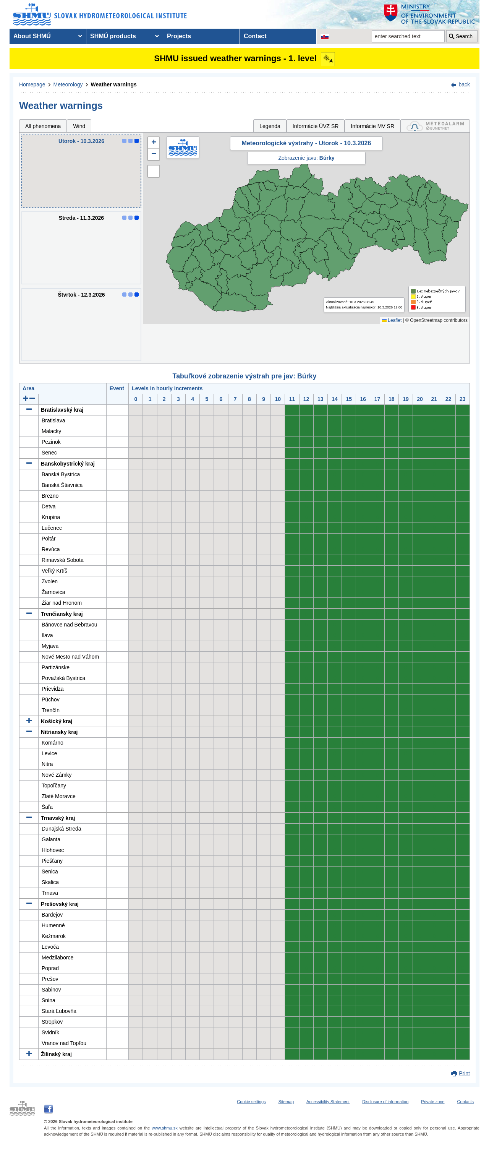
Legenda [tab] (269, 126)
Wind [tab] (79, 126)
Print (464, 1073)
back (464, 84)
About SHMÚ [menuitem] (32, 36)
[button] (153, 143)
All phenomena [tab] (43, 126)
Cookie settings (251, 1101)
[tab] (435, 126)
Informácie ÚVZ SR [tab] (316, 126)
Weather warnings (114, 84)
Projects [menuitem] (179, 36)
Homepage (32, 84)
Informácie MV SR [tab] (372, 126)
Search (464, 36)
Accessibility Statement (328, 1101)
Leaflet (392, 320)
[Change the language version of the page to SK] (325, 36)
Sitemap (286, 1101)
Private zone (432, 1101)
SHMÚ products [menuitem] (113, 36)
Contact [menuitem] (255, 36)
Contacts (465, 1101)
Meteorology (68, 84)
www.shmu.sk (164, 1128)
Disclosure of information (385, 1101)
